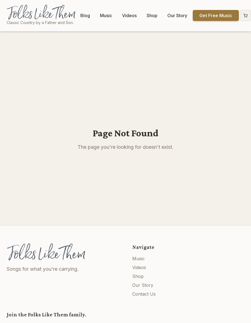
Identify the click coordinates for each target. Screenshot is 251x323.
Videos (129, 15)
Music (106, 15)
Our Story (177, 15)
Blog (85, 15)
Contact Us (144, 294)
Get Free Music (215, 15)
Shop (152, 15)
